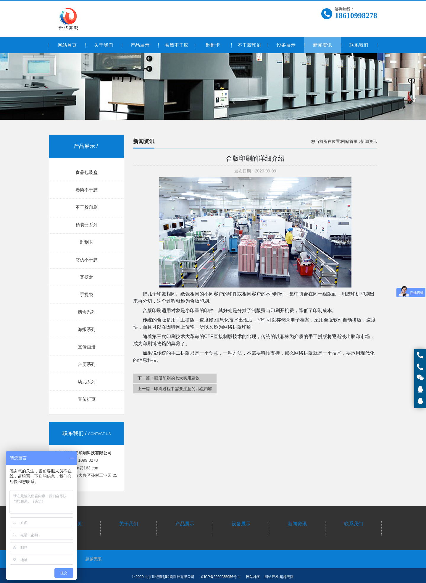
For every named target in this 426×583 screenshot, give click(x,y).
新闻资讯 (297, 523)
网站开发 (271, 577)
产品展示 (184, 523)
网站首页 (349, 141)
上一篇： (175, 388)
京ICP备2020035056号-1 (220, 577)
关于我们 (128, 523)
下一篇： (169, 378)
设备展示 (241, 523)
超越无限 (93, 559)
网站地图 (253, 577)
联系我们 (353, 523)
